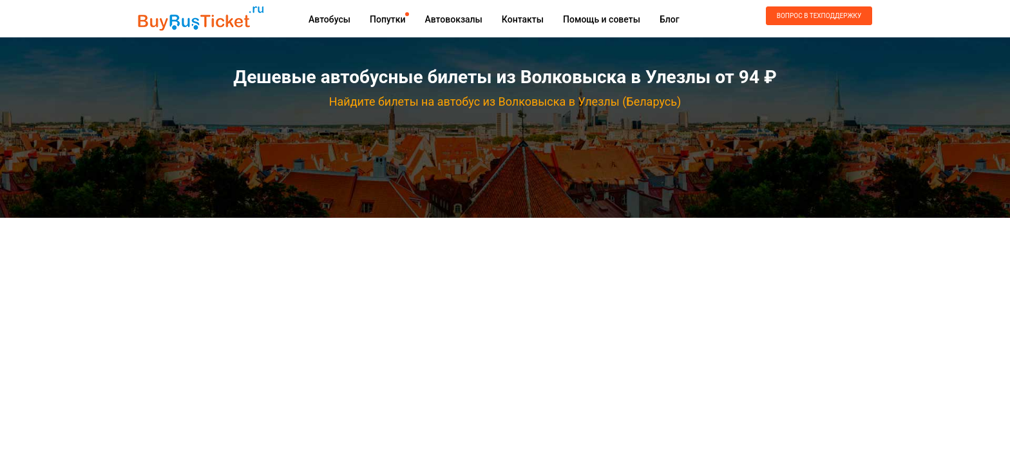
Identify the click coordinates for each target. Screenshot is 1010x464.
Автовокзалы (453, 19)
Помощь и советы (601, 19)
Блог (670, 19)
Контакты (523, 19)
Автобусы (329, 19)
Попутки (387, 19)
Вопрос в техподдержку (819, 15)
